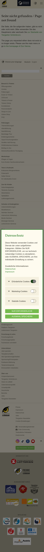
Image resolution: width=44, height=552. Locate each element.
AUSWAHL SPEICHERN (22, 316)
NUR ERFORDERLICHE (22, 311)
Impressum (9, 272)
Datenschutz (10, 269)
